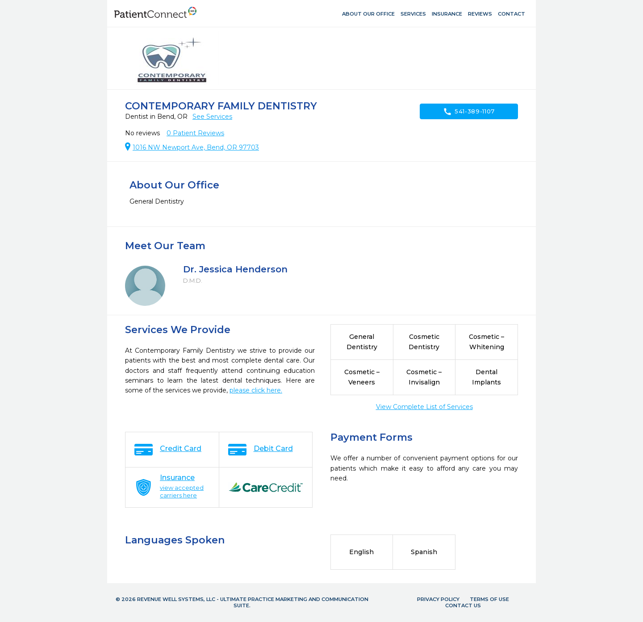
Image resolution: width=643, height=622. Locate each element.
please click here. (256, 390)
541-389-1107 (469, 111)
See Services (212, 117)
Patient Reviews (195, 133)
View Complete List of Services (424, 407)
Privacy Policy (438, 599)
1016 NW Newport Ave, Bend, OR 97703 (196, 147)
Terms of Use (489, 599)
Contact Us (463, 605)
